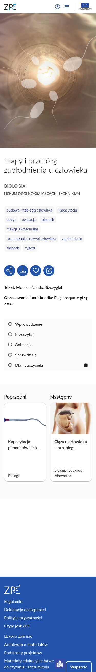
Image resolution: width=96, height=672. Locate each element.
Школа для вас (18, 636)
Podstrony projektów (23, 652)
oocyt (11, 219)
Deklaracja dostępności (25, 609)
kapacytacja (67, 210)
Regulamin (13, 601)
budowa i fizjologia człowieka (29, 210)
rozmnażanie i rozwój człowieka (31, 238)
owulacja (29, 219)
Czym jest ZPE (17, 625)
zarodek (13, 248)
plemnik (48, 219)
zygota (30, 248)
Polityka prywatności (23, 617)
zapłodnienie (72, 238)
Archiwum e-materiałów (26, 644)
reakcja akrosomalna (23, 229)
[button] (57, 6)
